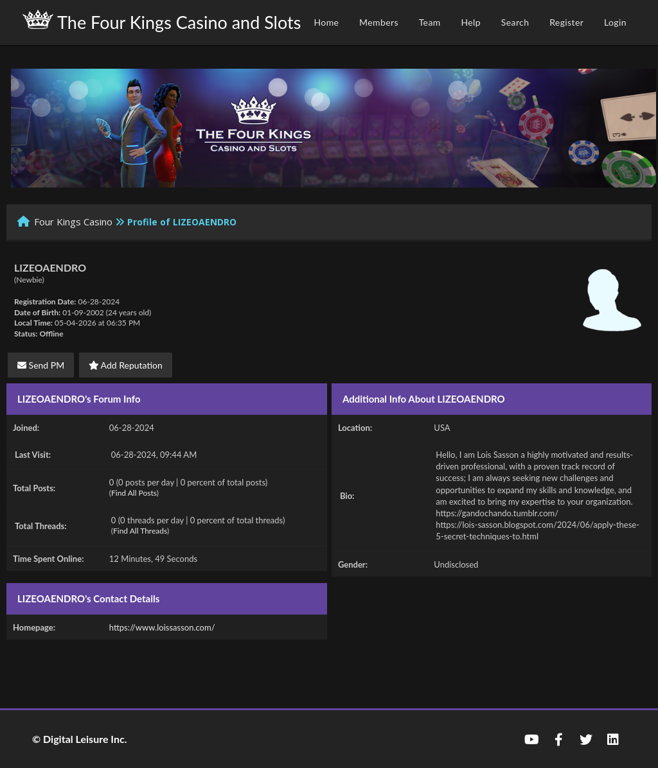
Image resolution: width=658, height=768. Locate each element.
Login (615, 22)
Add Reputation (126, 365)
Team (430, 22)
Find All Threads (140, 531)
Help (471, 22)
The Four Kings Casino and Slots (161, 21)
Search (515, 22)
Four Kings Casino (73, 221)
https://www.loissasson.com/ (162, 627)
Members (378, 22)
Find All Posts (134, 493)
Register (566, 22)
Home (326, 22)
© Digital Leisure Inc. (79, 739)
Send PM (40, 365)
